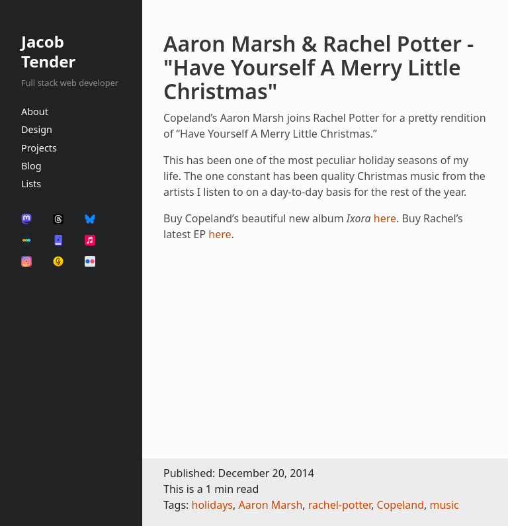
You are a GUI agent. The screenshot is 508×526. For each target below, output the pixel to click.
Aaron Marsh (270, 505)
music (443, 505)
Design (36, 129)
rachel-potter (339, 505)
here (385, 218)
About (34, 111)
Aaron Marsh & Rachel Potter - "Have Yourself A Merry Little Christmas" (318, 67)
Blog (31, 165)
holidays (212, 505)
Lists (31, 183)
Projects (39, 148)
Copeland (401, 505)
